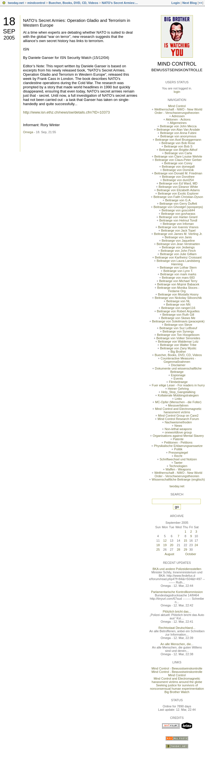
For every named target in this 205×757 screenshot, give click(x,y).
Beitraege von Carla (178, 153)
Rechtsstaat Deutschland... (176, 627)
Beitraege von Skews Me (178, 318)
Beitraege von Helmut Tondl (178, 220)
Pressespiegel (178, 452)
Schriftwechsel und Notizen (178, 459)
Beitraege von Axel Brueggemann (178, 139)
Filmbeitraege (178, 382)
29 (185, 549)
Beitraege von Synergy (178, 331)
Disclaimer (178, 365)
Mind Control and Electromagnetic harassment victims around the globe (177, 680)
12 (165, 540)
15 (185, 540)
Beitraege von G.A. (178, 200)
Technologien (178, 466)
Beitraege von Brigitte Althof (178, 149)
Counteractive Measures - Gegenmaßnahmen (178, 360)
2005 (9, 38)
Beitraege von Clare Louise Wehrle (178, 156)
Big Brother (178, 351)
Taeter (178, 462)
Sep (9, 31)
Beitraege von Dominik (178, 170)
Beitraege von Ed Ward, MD (178, 183)
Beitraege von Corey (178, 163)
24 (196, 545)
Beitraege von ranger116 (178, 308)
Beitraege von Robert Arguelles (178, 311)
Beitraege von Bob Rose (178, 143)
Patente (178, 439)
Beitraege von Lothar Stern (178, 267)
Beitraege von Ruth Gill (178, 314)
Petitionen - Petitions (178, 442)
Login (175, 2)
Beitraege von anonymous (178, 136)
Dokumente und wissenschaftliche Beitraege (178, 370)
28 (178, 549)
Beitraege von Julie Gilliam (178, 254)
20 (171, 545)
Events (178, 378)
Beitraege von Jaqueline (178, 240)
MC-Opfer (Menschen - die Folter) (178, 402)
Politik (178, 449)
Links (178, 398)
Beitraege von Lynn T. (178, 271)
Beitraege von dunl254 (178, 180)
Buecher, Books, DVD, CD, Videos (73, 2)
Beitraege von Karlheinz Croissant (178, 257)
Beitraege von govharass (178, 213)
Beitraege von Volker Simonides (178, 338)
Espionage (178, 375)
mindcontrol (36, 2)
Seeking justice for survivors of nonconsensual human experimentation (177, 687)
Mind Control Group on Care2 (178, 415)
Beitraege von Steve (178, 324)
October (190, 554)
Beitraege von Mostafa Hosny (178, 294)
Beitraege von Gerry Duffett (178, 203)
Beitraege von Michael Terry (178, 281)
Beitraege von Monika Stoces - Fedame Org (178, 289)
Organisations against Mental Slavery (178, 435)
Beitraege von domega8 (178, 166)
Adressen (178, 116)
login (177, 91)
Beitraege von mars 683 (178, 277)
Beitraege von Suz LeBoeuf (178, 328)
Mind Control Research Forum (178, 419)
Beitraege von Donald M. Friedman (178, 173)
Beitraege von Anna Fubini (178, 133)
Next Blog (189, 2)
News (178, 425)
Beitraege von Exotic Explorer (178, 193)
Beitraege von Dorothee (178, 176)
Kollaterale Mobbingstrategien (178, 395)
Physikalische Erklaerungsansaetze (178, 445)
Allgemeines (178, 122)
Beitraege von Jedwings (178, 247)
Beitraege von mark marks (178, 274)
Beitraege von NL (178, 301)
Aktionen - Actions (178, 119)
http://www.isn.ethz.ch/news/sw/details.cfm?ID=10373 (66, 112)
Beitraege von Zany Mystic (178, 348)
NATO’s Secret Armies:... (120, 2)
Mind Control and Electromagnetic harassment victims (178, 410)
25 (158, 549)
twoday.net (16, 2)
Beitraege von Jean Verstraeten (178, 244)
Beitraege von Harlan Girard (178, 217)
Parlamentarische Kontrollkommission (177, 592)
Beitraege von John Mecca (178, 126)
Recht (178, 456)
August (169, 554)
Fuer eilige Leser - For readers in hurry (178, 385)
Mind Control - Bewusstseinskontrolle (177, 668)
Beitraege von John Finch (178, 250)
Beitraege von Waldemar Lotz (178, 341)
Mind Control (177, 64)
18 (9, 21)
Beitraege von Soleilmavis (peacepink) (178, 321)
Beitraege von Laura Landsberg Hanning (178, 262)
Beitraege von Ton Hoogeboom (178, 334)
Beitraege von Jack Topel (178, 230)
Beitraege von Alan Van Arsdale (178, 129)
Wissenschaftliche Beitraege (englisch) (178, 479)
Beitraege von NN (178, 304)
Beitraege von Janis (178, 237)
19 (165, 545)
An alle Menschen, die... (176, 644)
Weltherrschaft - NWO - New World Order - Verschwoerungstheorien (178, 111)
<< (200, 2)
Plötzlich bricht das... (177, 611)
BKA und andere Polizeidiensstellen (176, 569)
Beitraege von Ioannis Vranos (178, 227)
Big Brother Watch (177, 692)
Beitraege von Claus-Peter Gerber (178, 159)
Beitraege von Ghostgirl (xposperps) (178, 207)
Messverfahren (178, 405)
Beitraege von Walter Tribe (178, 345)
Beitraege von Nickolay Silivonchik (178, 297)
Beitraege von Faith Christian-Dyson (178, 197)
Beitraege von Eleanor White (178, 186)
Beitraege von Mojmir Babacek (178, 284)
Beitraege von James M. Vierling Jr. (178, 234)
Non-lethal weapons (178, 429)
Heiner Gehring (178, 388)
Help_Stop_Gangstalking (178, 392)
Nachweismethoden (178, 422)
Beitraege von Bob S (178, 146)
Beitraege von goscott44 (178, 210)
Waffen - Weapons (178, 469)
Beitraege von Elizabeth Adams (178, 190)
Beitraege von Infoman (178, 223)
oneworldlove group (178, 432)
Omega (28, 132)
